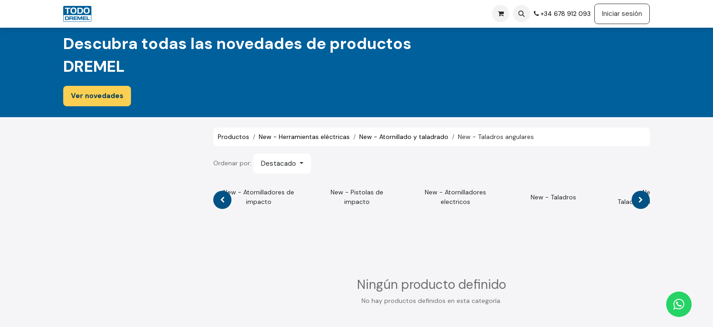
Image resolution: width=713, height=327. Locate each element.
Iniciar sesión (622, 13)
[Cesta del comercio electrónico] (500, 13)
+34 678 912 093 (565, 14)
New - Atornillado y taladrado (403, 137)
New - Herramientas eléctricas (304, 137)
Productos (233, 137)
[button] (521, 13)
